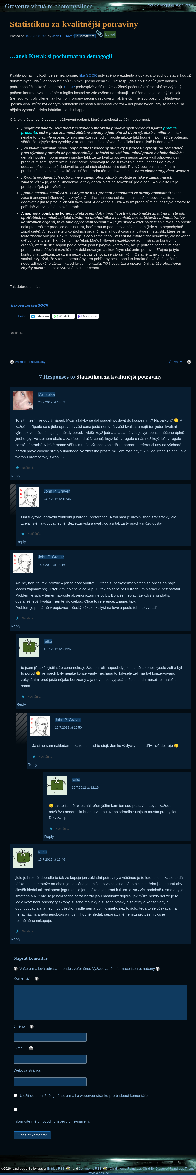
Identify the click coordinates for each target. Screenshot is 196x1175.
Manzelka (46, 394)
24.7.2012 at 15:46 (57, 499)
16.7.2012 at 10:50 (68, 727)
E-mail (33, 1048)
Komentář (36, 978)
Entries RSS (55, 1168)
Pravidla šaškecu (98, 1173)
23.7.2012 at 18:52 (51, 402)
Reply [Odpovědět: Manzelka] (15, 476)
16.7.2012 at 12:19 (85, 787)
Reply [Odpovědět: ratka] (21, 704)
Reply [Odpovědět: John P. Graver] (21, 542)
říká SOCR (88, 75)
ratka (48, 641)
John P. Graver (63, 36)
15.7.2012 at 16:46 (51, 859)
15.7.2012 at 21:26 (57, 649)
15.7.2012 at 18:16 (51, 565)
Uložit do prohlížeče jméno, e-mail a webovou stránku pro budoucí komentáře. (84, 1095)
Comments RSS (90, 1168)
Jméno (33, 1026)
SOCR (69, 87)
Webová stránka (27, 1070)
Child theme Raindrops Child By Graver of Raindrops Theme (152, 1168)
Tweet (23, 316)
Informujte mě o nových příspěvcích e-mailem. (52, 1121)
